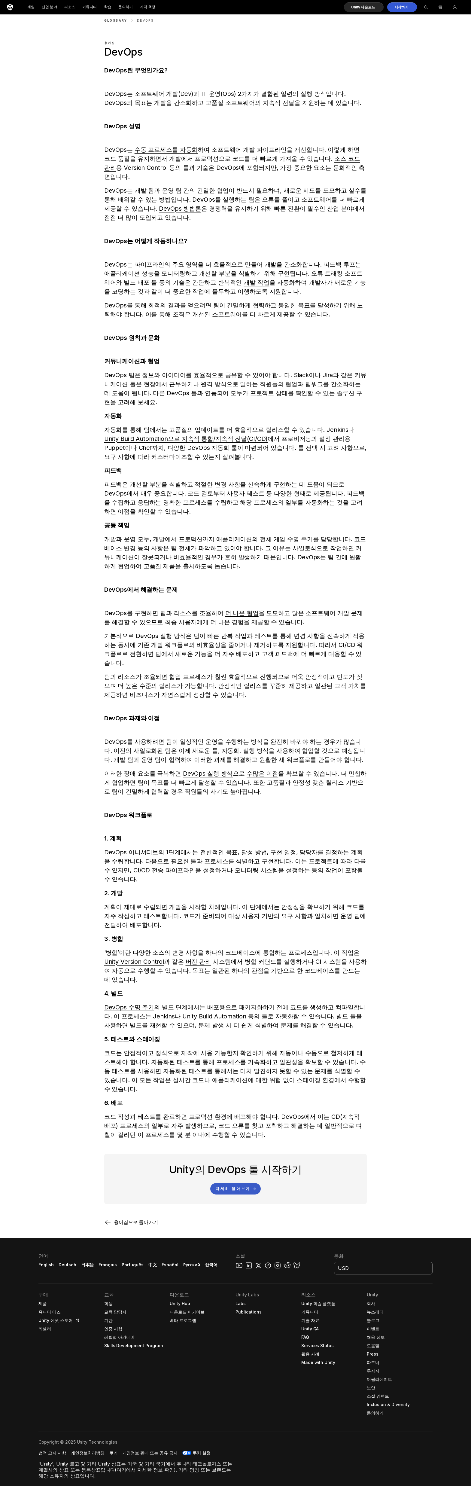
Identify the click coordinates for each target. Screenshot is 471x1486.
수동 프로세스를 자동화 (166, 149)
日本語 (87, 1264)
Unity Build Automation (136, 438)
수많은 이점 (262, 773)
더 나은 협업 (242, 613)
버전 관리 (198, 961)
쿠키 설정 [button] (202, 1452)
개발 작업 (256, 282)
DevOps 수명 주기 (129, 1007)
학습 (107, 7)
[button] (363, 7)
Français (108, 1264)
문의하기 (125, 7)
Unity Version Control (134, 961)
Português (133, 1264)
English (46, 1264)
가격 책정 (147, 7)
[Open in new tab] (76, 1320)
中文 (152, 1264)
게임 (31, 7)
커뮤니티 (89, 7)
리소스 (69, 7)
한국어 (211, 1264)
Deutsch (67, 1264)
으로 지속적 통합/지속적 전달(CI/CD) (218, 438)
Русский (191, 1264)
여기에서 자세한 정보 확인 (145, 1470)
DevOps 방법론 (180, 208)
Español (170, 1264)
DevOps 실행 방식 (208, 773)
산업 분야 (49, 7)
